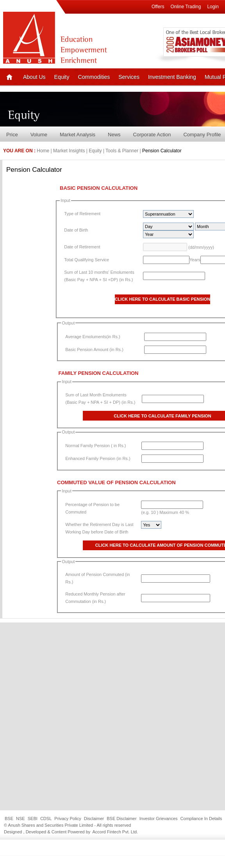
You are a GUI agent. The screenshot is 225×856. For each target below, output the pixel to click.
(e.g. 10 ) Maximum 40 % (165, 512)
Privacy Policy (67, 818)
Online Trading (185, 6)
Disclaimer (94, 818)
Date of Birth (76, 230)
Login (212, 6)
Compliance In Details (201, 818)
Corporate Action (152, 134)
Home (43, 150)
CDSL (46, 818)
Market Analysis (77, 134)
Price (12, 134)
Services (128, 77)
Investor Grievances (158, 818)
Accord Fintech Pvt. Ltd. (115, 831)
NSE (20, 818)
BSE (9, 818)
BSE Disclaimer (121, 818)
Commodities (94, 77)
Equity (62, 77)
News (114, 134)
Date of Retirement (82, 246)
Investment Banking (172, 77)
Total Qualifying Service (86, 259)
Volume (38, 134)
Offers (158, 6)
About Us (34, 77)
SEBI (33, 818)
